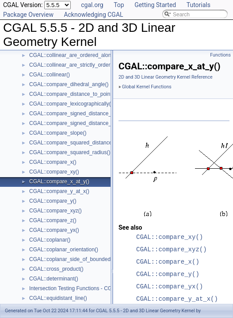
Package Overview (28, 14)
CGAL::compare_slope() (57, 133)
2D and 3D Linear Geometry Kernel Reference (165, 77)
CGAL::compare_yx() (54, 230)
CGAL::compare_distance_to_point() (72, 94)
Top (119, 4)
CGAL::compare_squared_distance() (72, 143)
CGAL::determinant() (53, 279)
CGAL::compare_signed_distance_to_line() (79, 113)
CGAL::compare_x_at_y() (59, 181)
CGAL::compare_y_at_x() (59, 191)
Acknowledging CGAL (93, 14)
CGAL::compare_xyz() (55, 211)
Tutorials (198, 4)
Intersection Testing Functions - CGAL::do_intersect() (91, 288)
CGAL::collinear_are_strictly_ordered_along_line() (88, 65)
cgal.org (92, 4)
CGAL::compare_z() (52, 220)
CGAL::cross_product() (56, 269)
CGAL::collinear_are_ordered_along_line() (79, 55)
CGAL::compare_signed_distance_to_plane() (82, 123)
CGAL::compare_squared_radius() (69, 152)
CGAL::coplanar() (49, 240)
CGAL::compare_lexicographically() (71, 104)
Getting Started (155, 4)
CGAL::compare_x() (52, 162)
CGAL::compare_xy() (54, 172)
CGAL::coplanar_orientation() (63, 249)
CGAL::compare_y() (52, 201)
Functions (220, 55)
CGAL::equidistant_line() (58, 298)
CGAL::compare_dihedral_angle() (68, 84)
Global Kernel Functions (147, 87)
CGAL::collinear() (49, 75)
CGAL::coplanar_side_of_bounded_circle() (79, 259)
